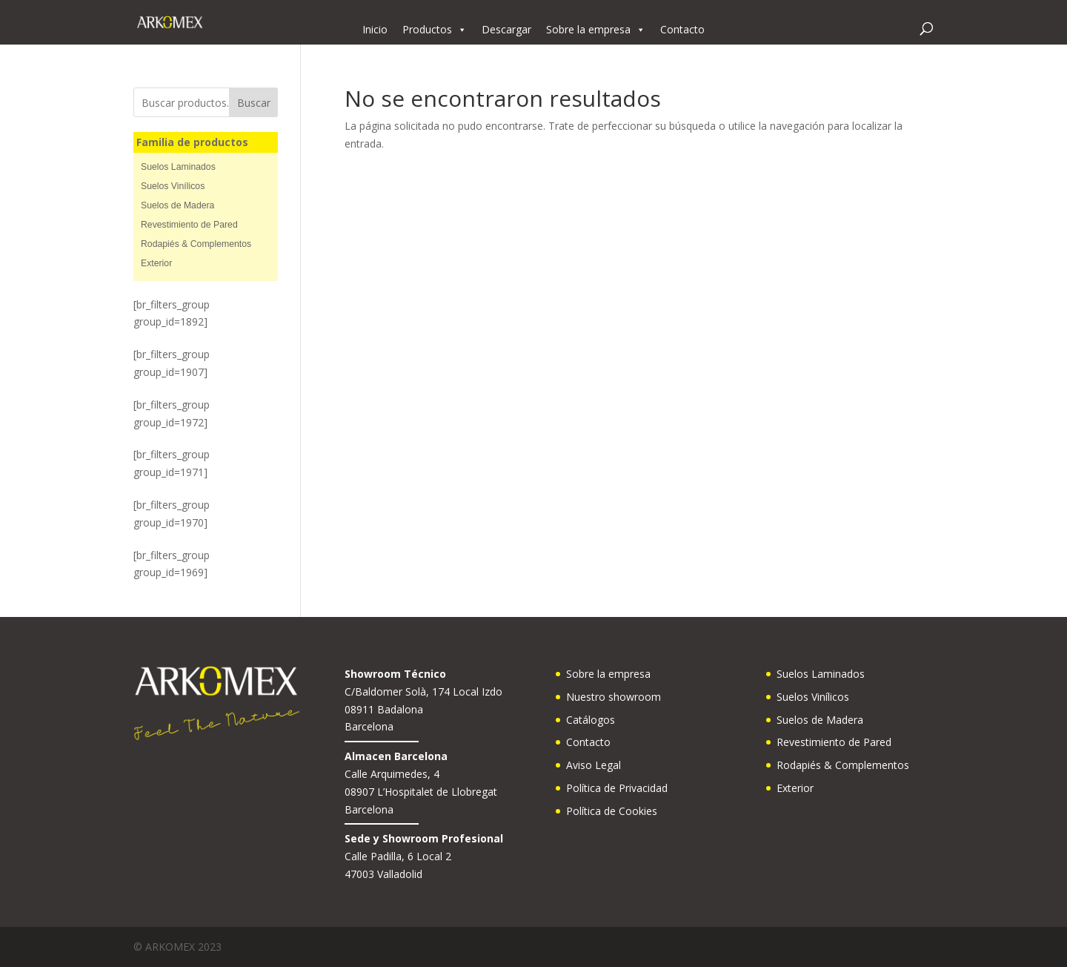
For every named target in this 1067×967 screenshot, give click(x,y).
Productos (434, 29)
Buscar (253, 103)
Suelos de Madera (177, 205)
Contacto (682, 29)
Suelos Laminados (178, 167)
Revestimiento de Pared (189, 225)
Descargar (506, 29)
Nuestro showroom (613, 697)
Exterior (156, 263)
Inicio (375, 29)
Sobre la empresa (595, 29)
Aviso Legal (593, 765)
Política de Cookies (611, 811)
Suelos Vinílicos (173, 186)
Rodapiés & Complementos (196, 244)
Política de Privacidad (617, 788)
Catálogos (590, 720)
